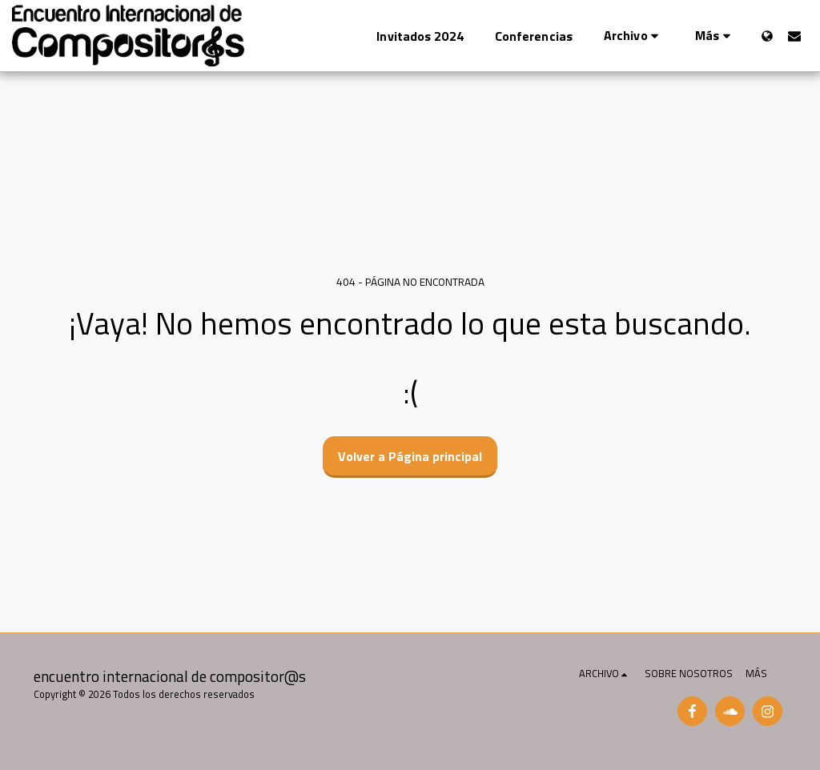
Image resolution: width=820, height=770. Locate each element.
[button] (634, 36)
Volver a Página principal (410, 456)
